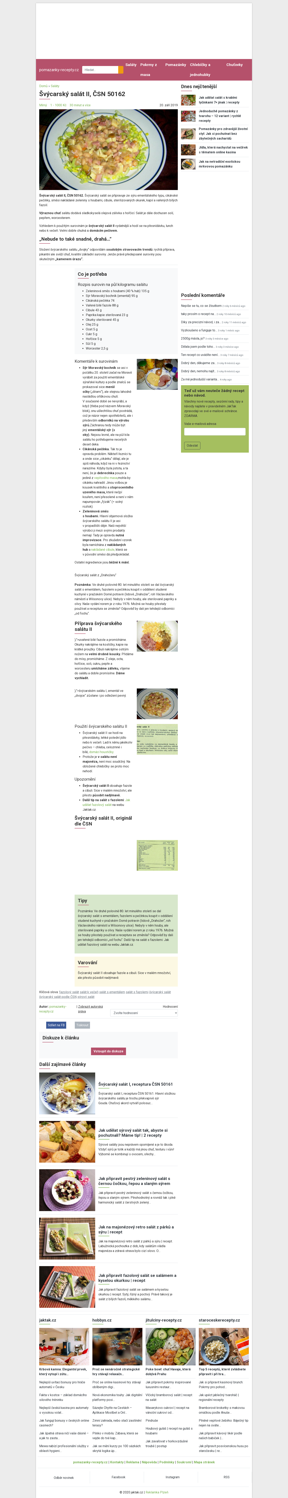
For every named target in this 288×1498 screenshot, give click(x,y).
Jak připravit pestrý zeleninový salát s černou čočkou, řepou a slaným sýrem (134, 1181)
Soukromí (184, 1462)
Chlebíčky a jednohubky (200, 69)
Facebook (118, 1477)
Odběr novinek (64, 1478)
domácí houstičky (100, 752)
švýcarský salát (160, 992)
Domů (43, 86)
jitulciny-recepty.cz (164, 1320)
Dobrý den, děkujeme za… (198, 363)
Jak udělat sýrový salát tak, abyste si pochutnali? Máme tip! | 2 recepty (133, 1133)
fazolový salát (69, 992)
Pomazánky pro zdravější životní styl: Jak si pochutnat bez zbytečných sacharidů (223, 133)
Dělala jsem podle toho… (198, 347)
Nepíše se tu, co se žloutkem (201, 306)
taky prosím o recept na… (198, 314)
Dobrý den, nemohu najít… (198, 371)
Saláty (131, 64)
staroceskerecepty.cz (219, 1320)
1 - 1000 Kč (58, 105)
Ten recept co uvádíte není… (200, 355)
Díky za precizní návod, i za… (201, 322)
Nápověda (149, 1462)
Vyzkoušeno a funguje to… (199, 330)
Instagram (173, 1477)
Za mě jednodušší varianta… (200, 379)
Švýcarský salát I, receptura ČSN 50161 (135, 1084)
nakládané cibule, (103, 550)
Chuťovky (234, 64)
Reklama (132, 1462)
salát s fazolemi (137, 992)
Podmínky (166, 1462)
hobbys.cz (102, 1320)
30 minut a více (80, 105)
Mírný (43, 105)
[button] (108, 149)
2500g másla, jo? (193, 338)
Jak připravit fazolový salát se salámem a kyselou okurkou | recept (137, 1278)
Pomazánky (175, 64)
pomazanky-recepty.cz (59, 69)
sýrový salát (85, 997)
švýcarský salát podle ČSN (58, 997)
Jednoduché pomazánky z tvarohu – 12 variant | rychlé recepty (220, 116)
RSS (227, 1477)
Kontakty (117, 1462)
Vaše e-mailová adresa (200, 424)
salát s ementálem (112, 992)
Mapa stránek (204, 1462)
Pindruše (152, 1420)
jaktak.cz (47, 1320)
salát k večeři (89, 992)
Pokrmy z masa (148, 69)
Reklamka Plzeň (157, 1492)
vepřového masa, (106, 478)
